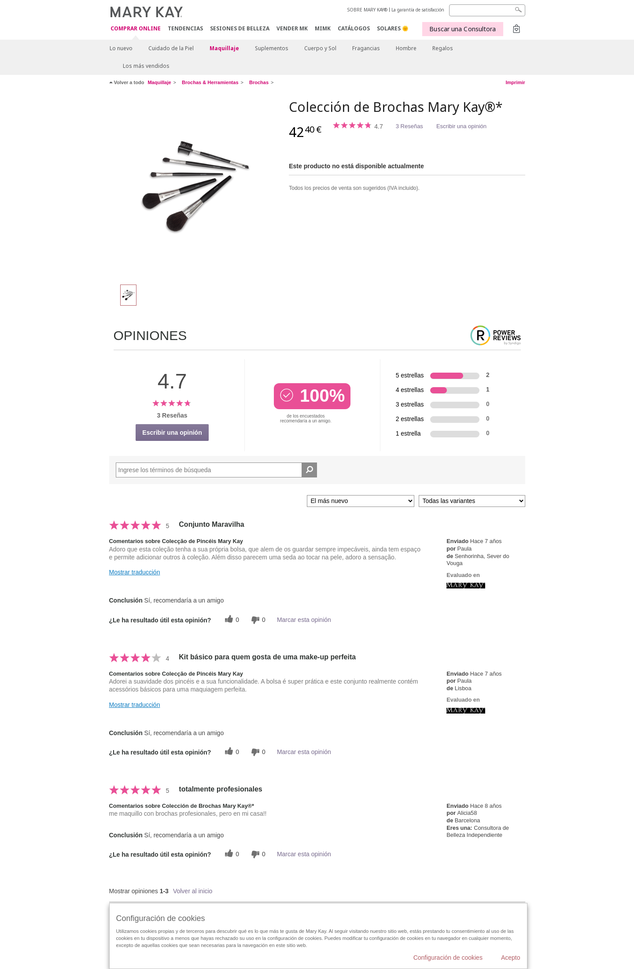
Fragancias (366, 48)
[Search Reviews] (216, 469)
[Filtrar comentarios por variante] (472, 501)
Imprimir (515, 82)
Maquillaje (224, 48)
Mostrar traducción (134, 572)
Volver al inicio (193, 891)
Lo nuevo (121, 48)
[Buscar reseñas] (309, 469)
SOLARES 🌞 (393, 28)
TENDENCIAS (185, 28)
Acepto (510, 957)
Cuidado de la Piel (171, 48)
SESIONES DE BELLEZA (239, 28)
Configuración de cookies (448, 957)
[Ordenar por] (360, 501)
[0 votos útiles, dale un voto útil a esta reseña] (230, 620)
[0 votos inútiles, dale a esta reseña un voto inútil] (257, 620)
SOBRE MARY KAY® (367, 10)
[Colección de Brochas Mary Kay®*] (196, 188)
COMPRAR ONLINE (136, 29)
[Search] (487, 10)
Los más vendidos (146, 66)
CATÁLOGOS (354, 28)
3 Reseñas (409, 126)
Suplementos (271, 48)
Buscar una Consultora (462, 29)
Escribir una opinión (461, 126)
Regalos (442, 48)
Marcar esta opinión (304, 619)
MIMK (323, 28)
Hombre (406, 48)
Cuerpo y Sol (320, 48)
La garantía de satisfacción (417, 10)
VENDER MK (292, 28)
